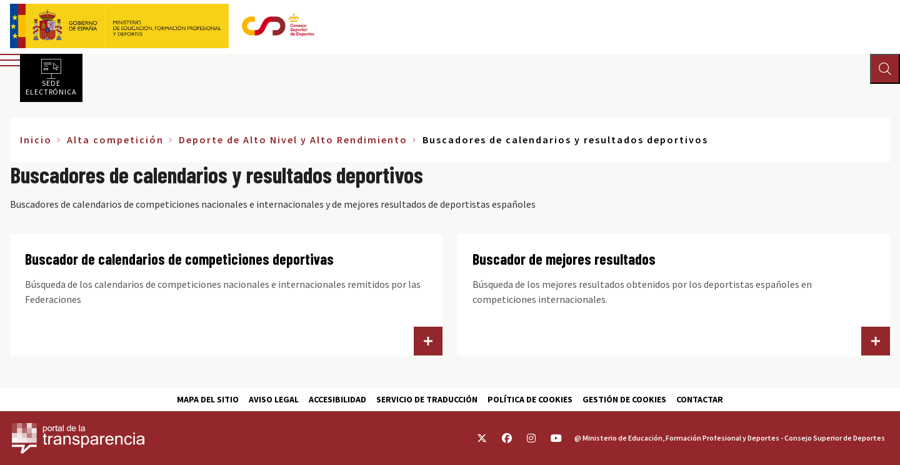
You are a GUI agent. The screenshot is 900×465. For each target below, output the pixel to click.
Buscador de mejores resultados (564, 259)
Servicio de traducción (427, 399)
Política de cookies (530, 399)
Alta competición (115, 139)
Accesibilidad (337, 399)
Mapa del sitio (208, 399)
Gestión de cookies (624, 399)
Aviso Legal (274, 399)
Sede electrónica (51, 87)
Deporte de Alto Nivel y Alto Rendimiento (293, 139)
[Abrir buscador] (885, 69)
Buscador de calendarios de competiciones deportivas (179, 259)
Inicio (36, 139)
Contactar (699, 399)
